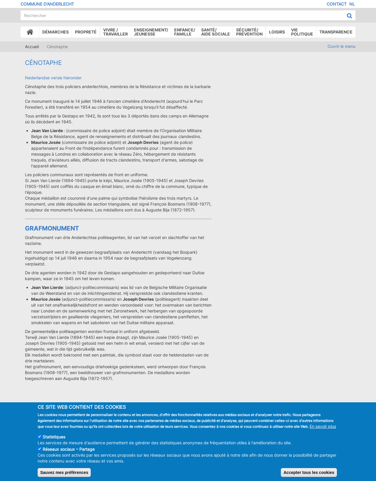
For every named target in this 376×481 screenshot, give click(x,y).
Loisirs (277, 31)
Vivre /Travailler (115, 31)
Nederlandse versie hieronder (53, 77)
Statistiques (54, 439)
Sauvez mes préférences (64, 475)
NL (352, 3)
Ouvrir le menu (341, 46)
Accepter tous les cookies (308, 475)
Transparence (335, 31)
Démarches (55, 31)
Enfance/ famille (184, 31)
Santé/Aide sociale (215, 31)
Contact (337, 3)
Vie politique (302, 31)
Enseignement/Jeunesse (151, 31)
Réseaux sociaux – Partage (69, 451)
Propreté (86, 31)
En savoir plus (323, 428)
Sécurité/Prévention (249, 31)
